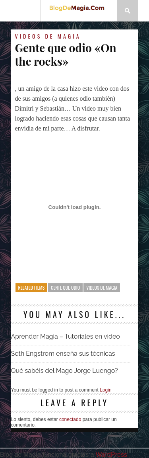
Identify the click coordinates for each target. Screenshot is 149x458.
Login (105, 390)
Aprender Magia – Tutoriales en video (65, 336)
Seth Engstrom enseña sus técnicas (63, 353)
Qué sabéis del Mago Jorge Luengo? (64, 370)
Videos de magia (48, 36)
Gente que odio (65, 287)
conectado (70, 419)
